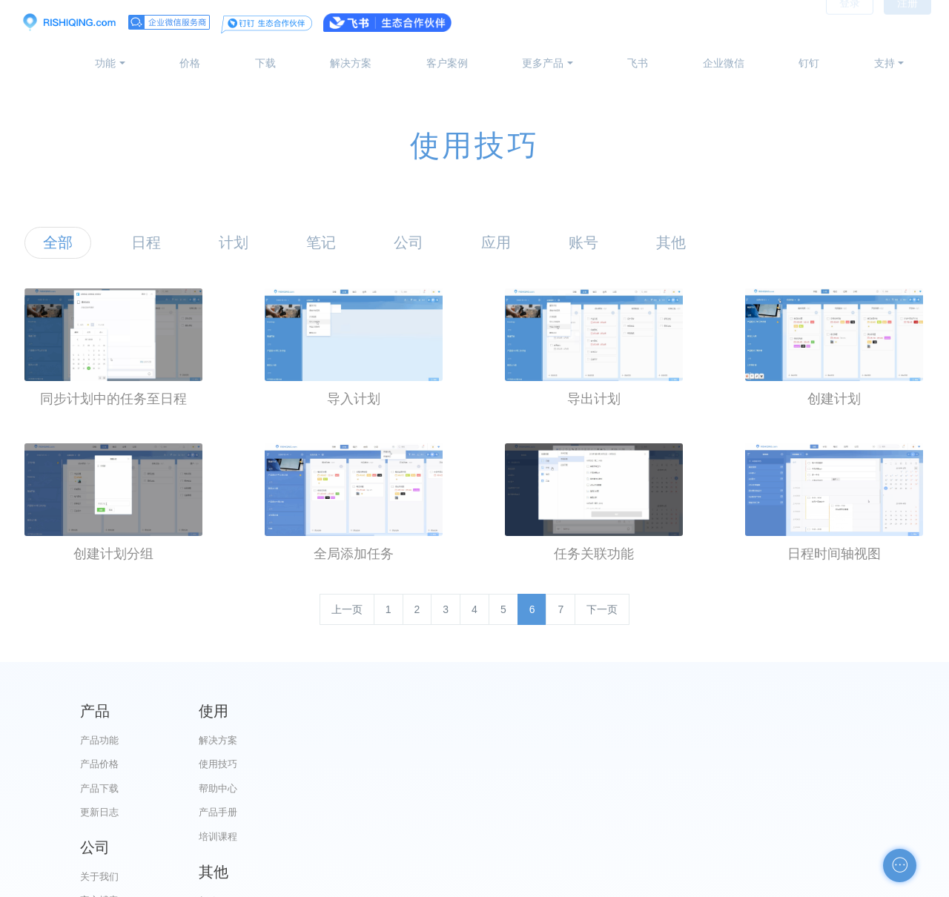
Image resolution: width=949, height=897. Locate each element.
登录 (849, 22)
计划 (233, 242)
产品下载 (99, 788)
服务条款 (549, 812)
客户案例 (447, 63)
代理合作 (549, 788)
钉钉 (808, 63)
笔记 (321, 242)
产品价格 (99, 763)
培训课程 (324, 836)
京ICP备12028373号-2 (391, 883)
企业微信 (723, 63)
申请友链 (774, 812)
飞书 (637, 63)
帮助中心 (324, 788)
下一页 (602, 609)
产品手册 (324, 812)
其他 (671, 242)
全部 (58, 242)
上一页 (347, 609)
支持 (884, 63)
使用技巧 (324, 763)
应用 (496, 242)
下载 (265, 63)
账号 (583, 242)
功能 (105, 63)
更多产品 (542, 63)
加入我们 (549, 836)
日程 (146, 242)
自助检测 (774, 836)
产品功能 (99, 740)
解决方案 (350, 63)
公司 (408, 242)
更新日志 (99, 812)
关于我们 (549, 740)
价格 (189, 63)
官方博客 (549, 763)
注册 (907, 22)
